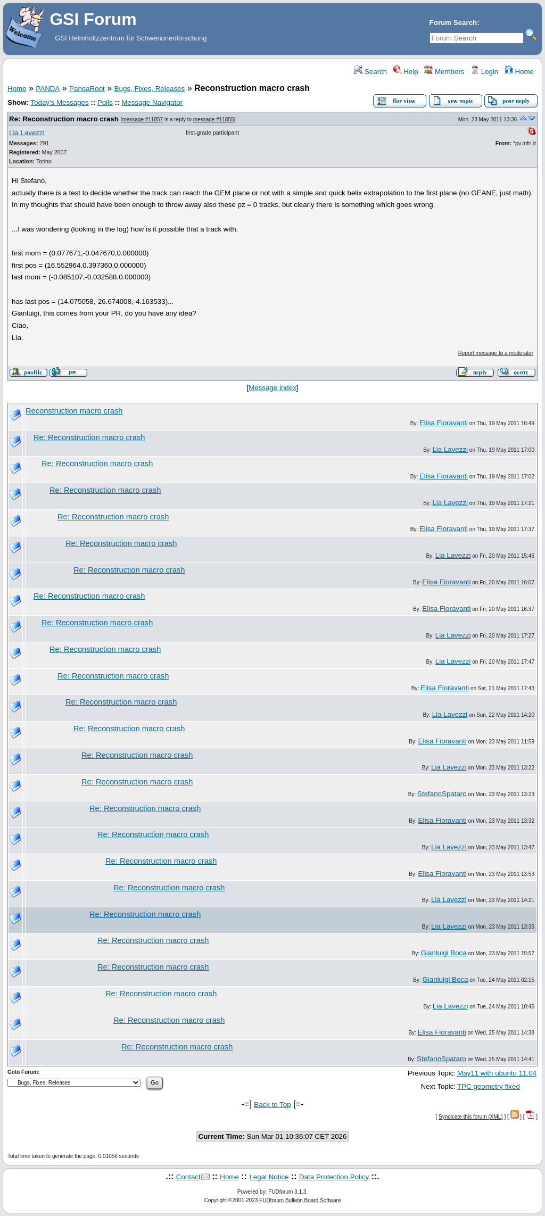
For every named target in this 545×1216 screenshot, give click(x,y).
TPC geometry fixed (488, 1086)
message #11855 (213, 119)
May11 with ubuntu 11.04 (496, 1073)
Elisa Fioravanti (443, 423)
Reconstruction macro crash (74, 411)
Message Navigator (152, 102)
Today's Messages (59, 102)
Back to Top (272, 1105)
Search (370, 72)
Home (519, 72)
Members (444, 72)
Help (405, 72)
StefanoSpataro (442, 794)
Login (484, 72)
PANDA (48, 89)
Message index (272, 388)
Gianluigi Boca (444, 953)
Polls (105, 102)
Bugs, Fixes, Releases (149, 89)
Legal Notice (268, 1177)
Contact (188, 1177)
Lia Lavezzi (27, 133)
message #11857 (142, 119)
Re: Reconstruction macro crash (64, 119)
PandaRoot (87, 89)
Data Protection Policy (334, 1177)
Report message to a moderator (495, 353)
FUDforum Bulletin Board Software (300, 1200)
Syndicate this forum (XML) (471, 1117)
